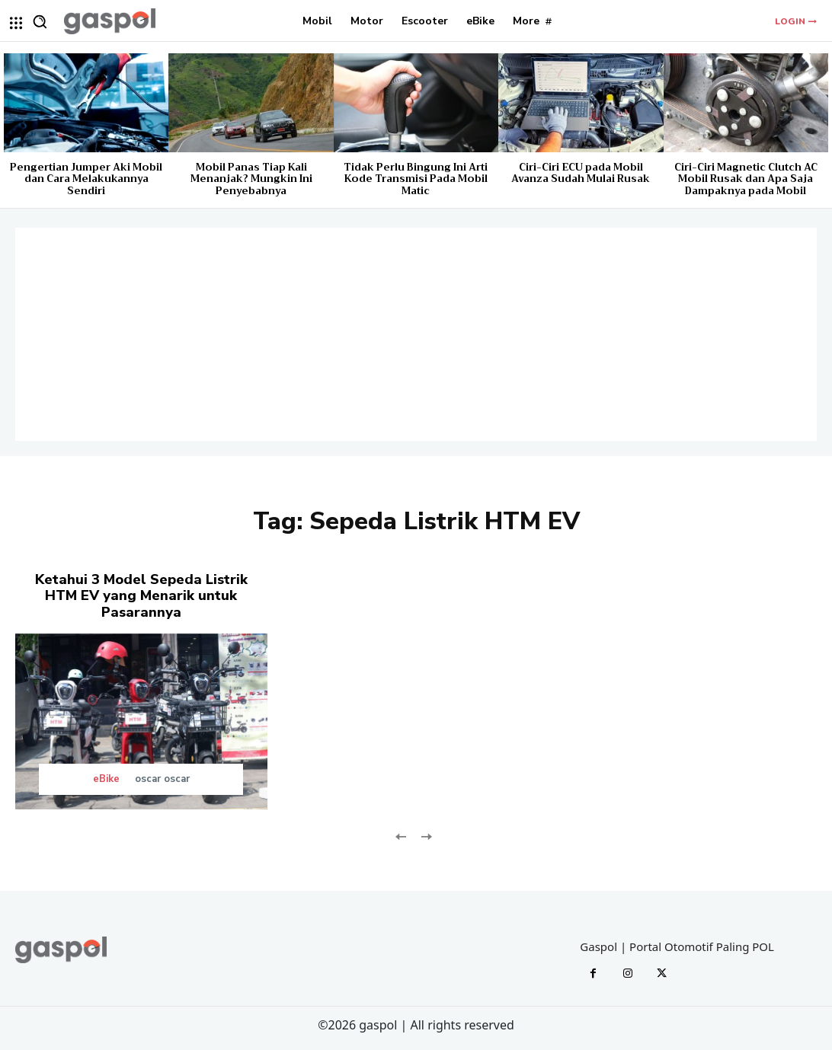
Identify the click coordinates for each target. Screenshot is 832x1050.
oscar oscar (162, 779)
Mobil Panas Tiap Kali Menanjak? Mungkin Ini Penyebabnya (251, 178)
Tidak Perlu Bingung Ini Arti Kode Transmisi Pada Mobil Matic (416, 178)
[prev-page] (401, 834)
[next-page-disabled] (425, 834)
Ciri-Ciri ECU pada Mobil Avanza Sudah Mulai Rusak (580, 173)
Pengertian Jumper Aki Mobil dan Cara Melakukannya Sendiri (86, 178)
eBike (106, 779)
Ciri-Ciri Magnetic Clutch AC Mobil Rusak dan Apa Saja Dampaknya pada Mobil (746, 178)
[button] (39, 21)
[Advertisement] (416, 334)
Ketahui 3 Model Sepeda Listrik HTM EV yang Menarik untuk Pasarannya (141, 595)
